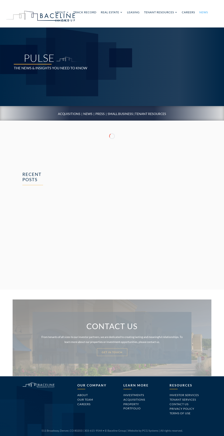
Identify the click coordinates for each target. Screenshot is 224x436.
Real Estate (110, 12)
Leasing (133, 12)
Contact (62, 20)
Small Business (120, 114)
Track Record (84, 12)
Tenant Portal (209, 3)
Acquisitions (69, 114)
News (203, 12)
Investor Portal (186, 3)
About (60, 12)
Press (100, 114)
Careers (188, 12)
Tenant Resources (159, 12)
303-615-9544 (93, 430)
